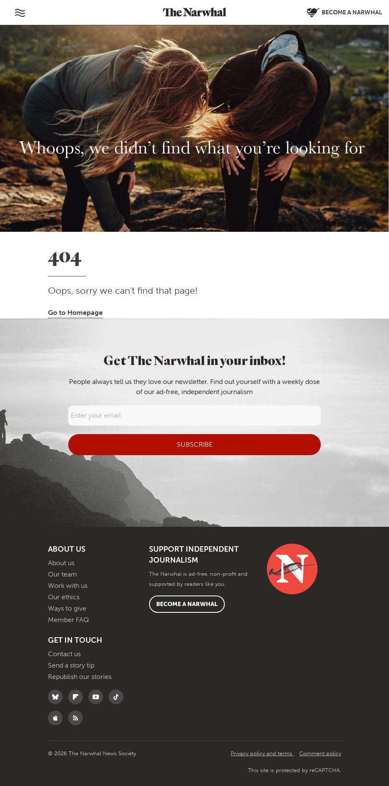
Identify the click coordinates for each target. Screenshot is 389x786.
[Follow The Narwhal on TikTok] (118, 697)
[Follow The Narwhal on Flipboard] (77, 697)
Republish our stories (80, 677)
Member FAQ (68, 620)
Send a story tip (71, 665)
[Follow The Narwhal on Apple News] (57, 718)
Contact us (64, 654)
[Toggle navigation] (20, 12)
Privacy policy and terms (262, 753)
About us (61, 563)
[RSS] (77, 718)
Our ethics (64, 597)
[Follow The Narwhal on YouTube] (97, 697)
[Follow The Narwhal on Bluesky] (57, 697)
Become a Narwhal (187, 604)
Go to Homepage (75, 312)
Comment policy (320, 753)
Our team (62, 574)
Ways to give (67, 608)
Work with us (68, 586)
